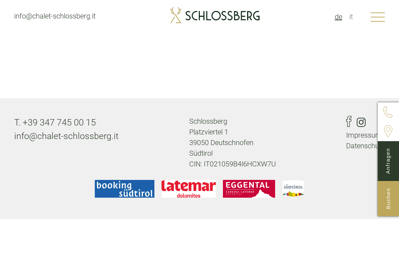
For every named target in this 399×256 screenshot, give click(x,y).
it (351, 16)
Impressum (364, 135)
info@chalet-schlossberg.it (54, 16)
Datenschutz (365, 146)
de (338, 16)
